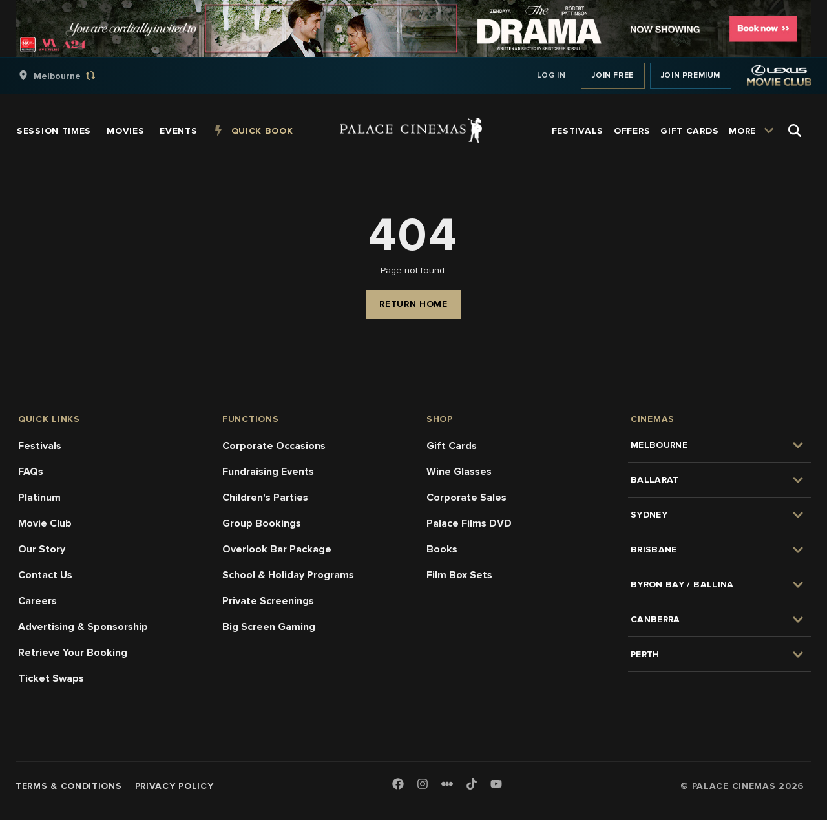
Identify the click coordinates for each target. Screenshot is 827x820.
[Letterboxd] (447, 784)
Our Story (41, 549)
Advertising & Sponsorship (83, 626)
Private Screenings (268, 600)
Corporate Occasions (274, 445)
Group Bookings (261, 523)
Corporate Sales (466, 497)
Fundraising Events (268, 471)
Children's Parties (265, 497)
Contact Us (45, 575)
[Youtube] (496, 785)
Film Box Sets (459, 575)
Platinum (39, 497)
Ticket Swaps (51, 678)
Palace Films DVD (469, 523)
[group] (70, 75)
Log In (551, 75)
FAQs (30, 471)
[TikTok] (471, 784)
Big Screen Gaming (268, 626)
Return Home (413, 304)
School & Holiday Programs (288, 575)
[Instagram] (422, 785)
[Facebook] (398, 785)
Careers (37, 600)
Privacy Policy (174, 786)
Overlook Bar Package (276, 549)
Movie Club (45, 523)
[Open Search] (794, 130)
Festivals (39, 445)
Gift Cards (451, 445)
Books (441, 549)
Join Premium (690, 75)
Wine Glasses (459, 471)
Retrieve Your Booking (72, 652)
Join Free (612, 75)
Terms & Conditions (69, 786)
